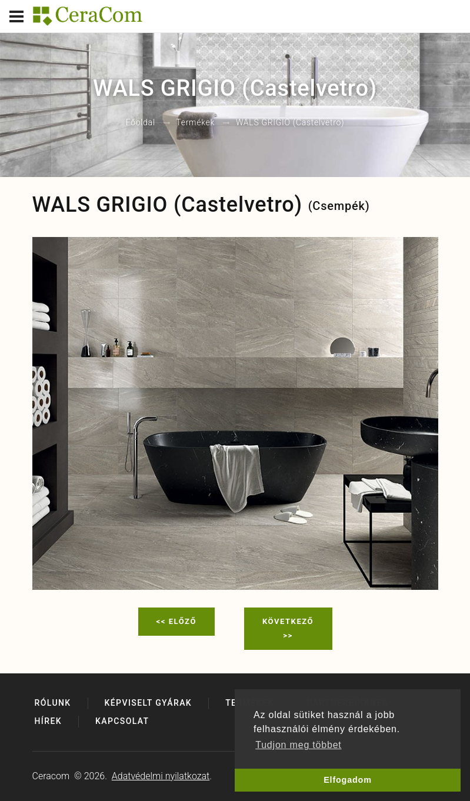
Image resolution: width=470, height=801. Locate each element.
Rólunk (53, 702)
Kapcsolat (122, 721)
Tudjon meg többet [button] (298, 745)
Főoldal (140, 123)
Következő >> (288, 628)
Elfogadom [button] (348, 780)
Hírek (48, 721)
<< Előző (176, 621)
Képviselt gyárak (148, 702)
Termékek (195, 123)
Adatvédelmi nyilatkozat (160, 776)
